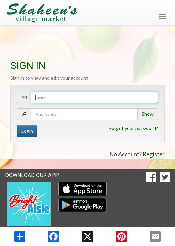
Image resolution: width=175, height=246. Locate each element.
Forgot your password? (133, 128)
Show (148, 114)
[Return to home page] (87, 13)
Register (154, 154)
